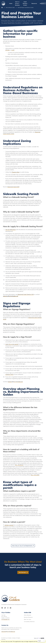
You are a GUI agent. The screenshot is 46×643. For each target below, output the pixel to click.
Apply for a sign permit (11, 344)
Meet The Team (27, 619)
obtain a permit (9, 525)
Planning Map (15, 172)
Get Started (23, 572)
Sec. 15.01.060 (35, 475)
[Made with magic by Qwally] (39, 638)
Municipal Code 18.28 (13, 187)
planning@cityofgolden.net (15, 381)
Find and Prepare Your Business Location (25, 7)
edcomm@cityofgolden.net (8, 631)
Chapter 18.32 (9, 374)
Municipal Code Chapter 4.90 (26, 294)
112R (12, 50)
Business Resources (28, 617)
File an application (10, 229)
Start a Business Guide (10, 7)
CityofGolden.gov (5, 619)
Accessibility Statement (29, 621)
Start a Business (27, 615)
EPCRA (7, 50)
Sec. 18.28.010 (19, 465)
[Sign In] (43, 3)
